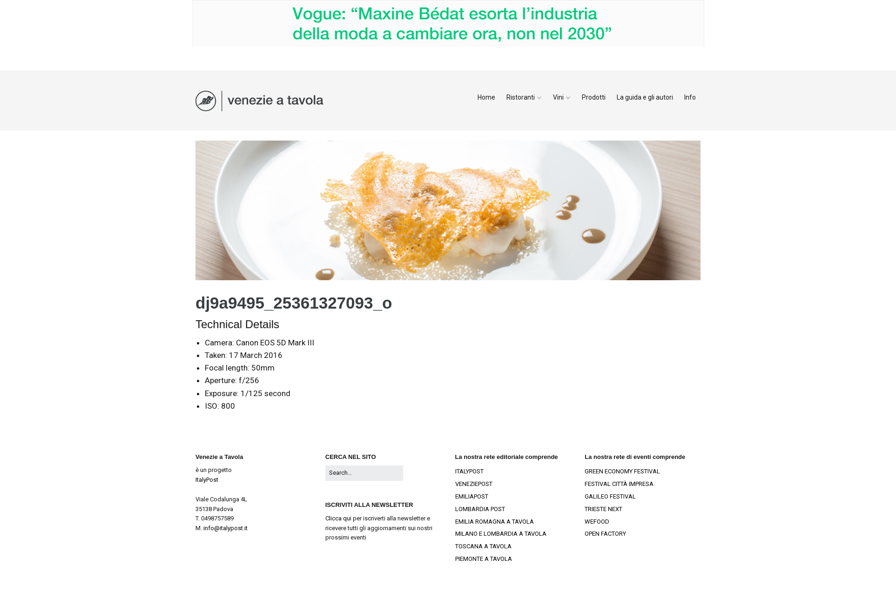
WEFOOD (597, 521)
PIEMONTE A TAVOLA (483, 558)
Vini (558, 97)
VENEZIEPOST (473, 483)
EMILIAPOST (471, 496)
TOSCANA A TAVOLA (483, 546)
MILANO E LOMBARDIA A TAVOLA (500, 533)
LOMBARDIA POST (480, 509)
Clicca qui (338, 518)
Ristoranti (520, 97)
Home (486, 97)
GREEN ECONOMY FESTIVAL (622, 471)
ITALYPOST (469, 471)
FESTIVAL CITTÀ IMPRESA (619, 483)
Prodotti (594, 97)
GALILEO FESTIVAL (610, 496)
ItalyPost (206, 479)
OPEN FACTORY (605, 533)
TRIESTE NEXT (603, 509)
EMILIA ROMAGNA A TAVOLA (494, 521)
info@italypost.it (225, 528)
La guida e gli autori (645, 97)
